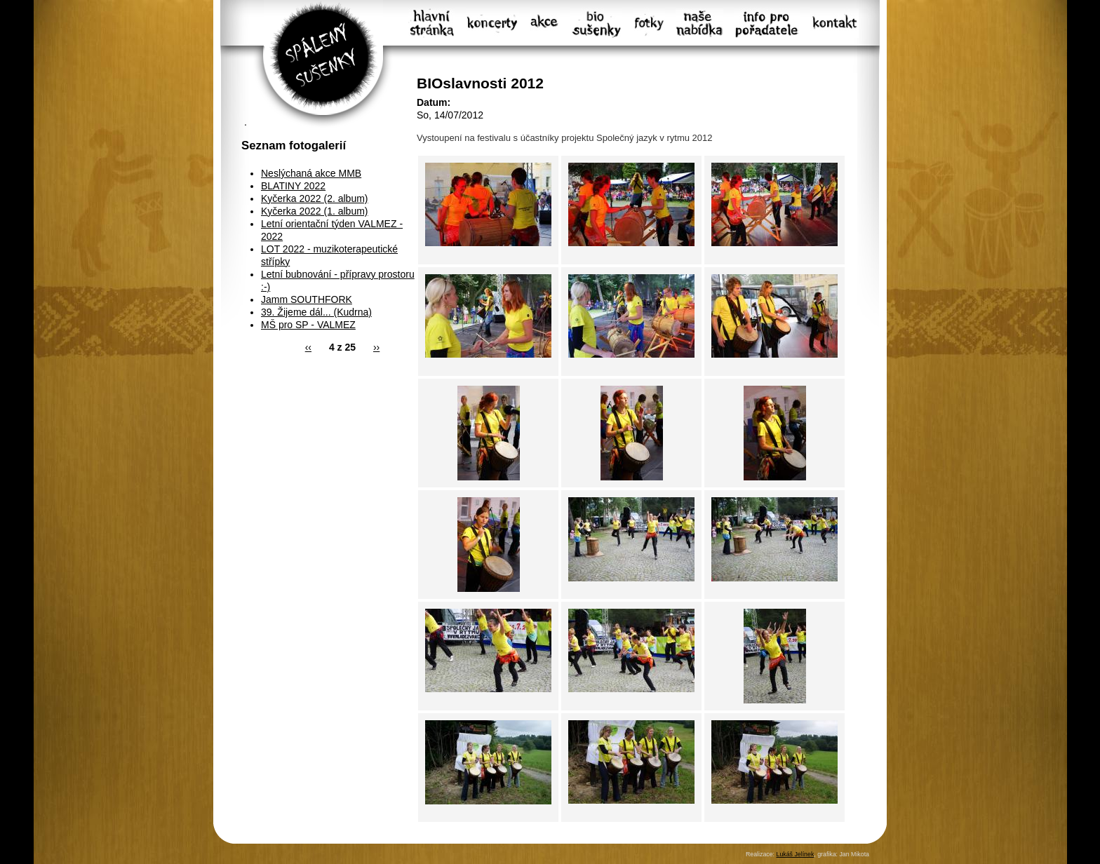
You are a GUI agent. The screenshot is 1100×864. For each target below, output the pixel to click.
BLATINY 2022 (293, 185)
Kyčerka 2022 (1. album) (314, 211)
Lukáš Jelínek (795, 854)
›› (376, 347)
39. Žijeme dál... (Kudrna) (316, 312)
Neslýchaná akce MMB (311, 173)
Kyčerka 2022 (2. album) (314, 198)
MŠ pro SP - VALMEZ (308, 324)
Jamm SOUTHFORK (306, 299)
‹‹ (308, 347)
